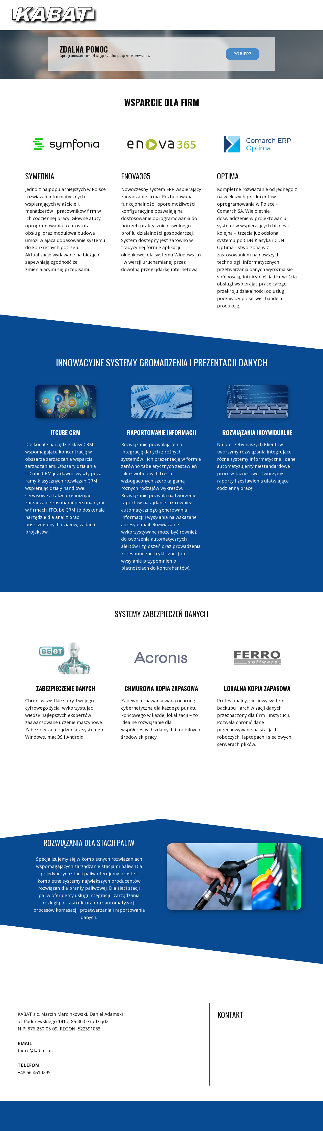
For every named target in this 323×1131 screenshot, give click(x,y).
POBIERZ (242, 54)
